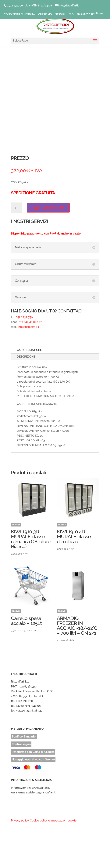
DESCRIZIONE (26, 356)
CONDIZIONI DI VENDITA (19, 14)
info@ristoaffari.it (28, 327)
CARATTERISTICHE (29, 350)
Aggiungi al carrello (48, 208)
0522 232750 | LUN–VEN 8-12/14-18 (29, 5)
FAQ (71, 14)
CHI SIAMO (45, 14)
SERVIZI (60, 14)
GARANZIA (83, 14)
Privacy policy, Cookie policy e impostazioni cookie (43, 820)
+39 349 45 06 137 (30, 322)
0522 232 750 (24, 317)
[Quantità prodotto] (16, 207)
